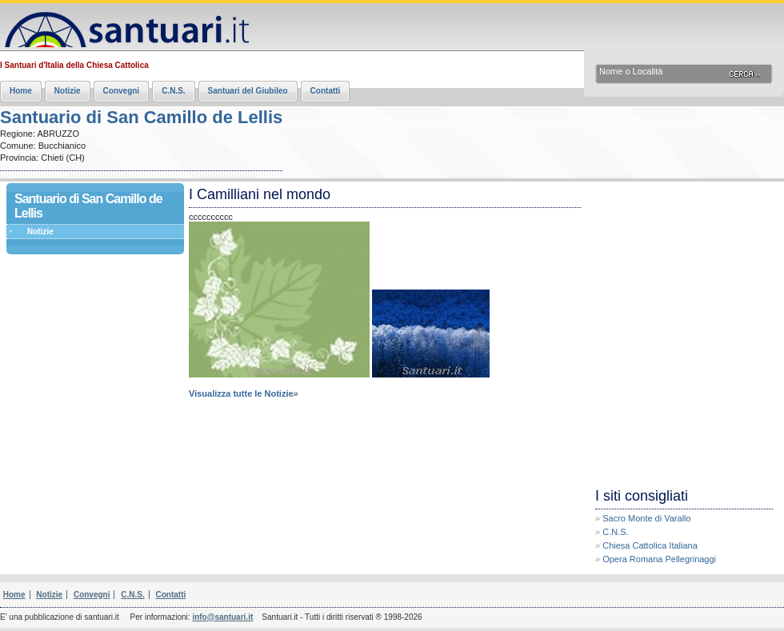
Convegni (121, 90)
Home (21, 90)
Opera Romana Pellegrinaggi (659, 559)
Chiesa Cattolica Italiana (650, 545)
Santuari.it (124, 26)
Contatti (325, 90)
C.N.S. (173, 90)
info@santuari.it (222, 617)
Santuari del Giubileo (248, 90)
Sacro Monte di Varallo (646, 518)
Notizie (67, 90)
